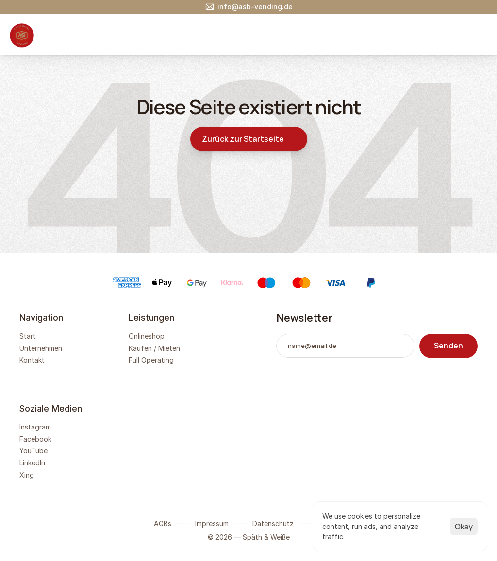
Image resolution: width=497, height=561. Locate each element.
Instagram (35, 427)
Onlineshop (147, 336)
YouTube (33, 450)
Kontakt (32, 360)
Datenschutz (273, 523)
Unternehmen (40, 348)
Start (27, 336)
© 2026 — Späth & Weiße (249, 537)
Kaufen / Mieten (154, 348)
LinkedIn (32, 463)
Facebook (35, 439)
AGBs (162, 523)
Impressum (212, 523)
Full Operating (151, 360)
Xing (26, 475)
